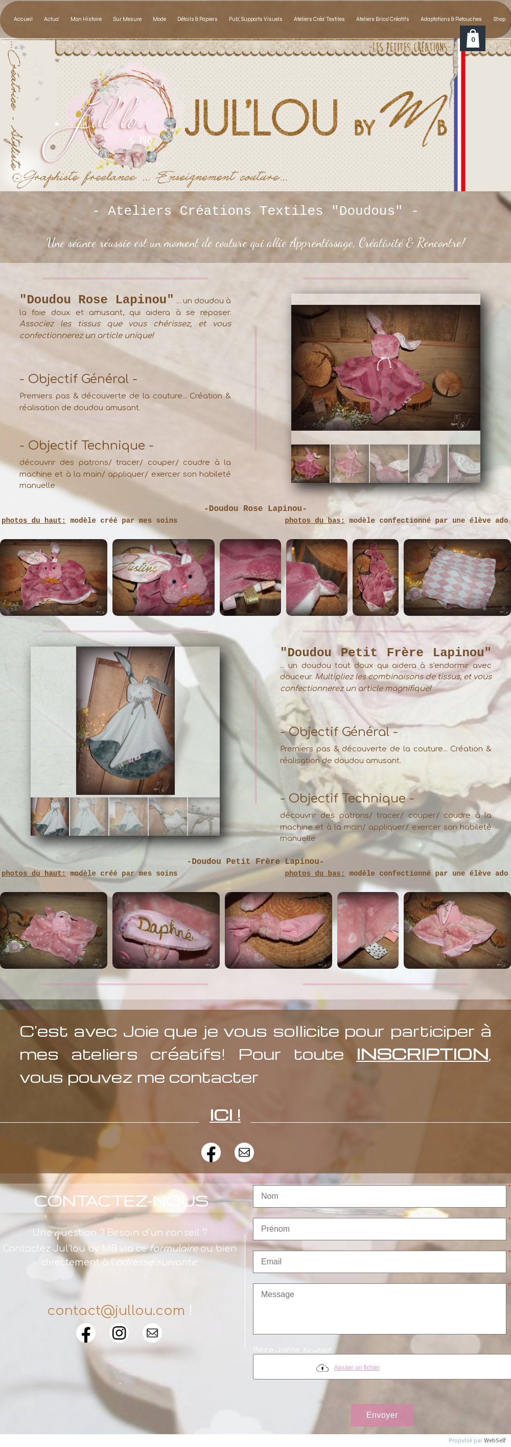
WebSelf (495, 1440)
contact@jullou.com (116, 1310)
